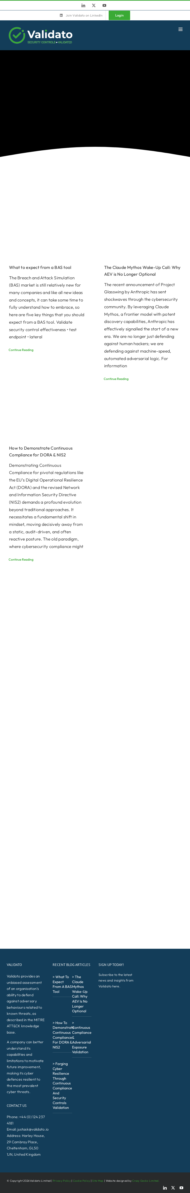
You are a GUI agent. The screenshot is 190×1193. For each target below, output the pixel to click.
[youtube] (181, 1188)
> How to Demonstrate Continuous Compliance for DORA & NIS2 (63, 1034)
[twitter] (173, 1188)
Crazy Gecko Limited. (145, 1180)
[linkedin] (165, 1188)
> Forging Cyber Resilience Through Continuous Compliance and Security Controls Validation (62, 1085)
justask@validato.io (33, 1129)
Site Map (97, 1180)
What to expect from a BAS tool (40, 267)
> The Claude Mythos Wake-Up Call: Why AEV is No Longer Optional (79, 994)
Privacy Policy (62, 1180)
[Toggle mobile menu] (180, 29)
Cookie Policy (81, 1180)
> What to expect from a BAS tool (62, 984)
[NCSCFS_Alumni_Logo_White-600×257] (66, 1120)
